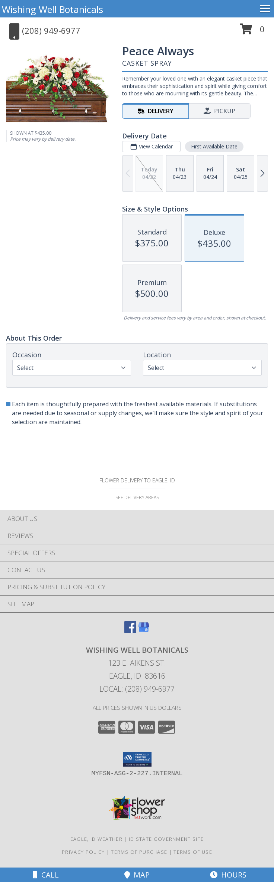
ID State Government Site (166, 839)
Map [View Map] (137, 875)
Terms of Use (192, 852)
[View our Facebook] (130, 630)
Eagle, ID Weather (96, 839)
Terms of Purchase (139, 852)
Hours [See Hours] (228, 875)
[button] (252, 31)
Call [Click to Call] (46, 875)
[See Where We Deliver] (137, 497)
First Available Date (214, 146)
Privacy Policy (83, 852)
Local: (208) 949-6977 (137, 689)
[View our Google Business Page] (144, 630)
